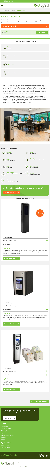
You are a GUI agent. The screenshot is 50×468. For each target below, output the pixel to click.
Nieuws (3, 439)
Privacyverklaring (23, 466)
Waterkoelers (4, 426)
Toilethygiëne (4, 430)
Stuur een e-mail (5, 445)
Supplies (3, 433)
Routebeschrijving (5, 447)
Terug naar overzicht (41, 401)
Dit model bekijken (9, 258)
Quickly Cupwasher (6, 428)
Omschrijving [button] (13, 240)
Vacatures (3, 437)
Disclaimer (40, 462)
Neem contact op (10, 192)
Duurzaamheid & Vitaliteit (7, 435)
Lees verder (8, 418)
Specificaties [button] (8, 244)
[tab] (25, 240)
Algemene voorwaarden (23, 462)
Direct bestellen (41, 32)
